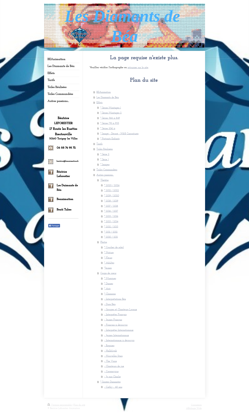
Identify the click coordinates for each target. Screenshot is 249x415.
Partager (54, 226)
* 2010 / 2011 (111, 236)
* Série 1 (104, 159)
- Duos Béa (110, 304)
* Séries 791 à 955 (109, 123)
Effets (99, 102)
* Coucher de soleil (114, 247)
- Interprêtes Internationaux (118, 330)
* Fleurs (108, 257)
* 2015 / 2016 (111, 216)
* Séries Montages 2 (111, 112)
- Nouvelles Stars (113, 355)
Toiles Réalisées (104, 148)
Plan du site (79, 404)
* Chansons (110, 293)
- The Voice (110, 361)
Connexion (196, 404)
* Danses (108, 283)
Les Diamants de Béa (107, 97)
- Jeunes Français (113, 319)
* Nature (109, 252)
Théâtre (104, 180)
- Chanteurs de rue (114, 366)
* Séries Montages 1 (110, 107)
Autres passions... (105, 174)
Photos (103, 242)
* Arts (107, 288)
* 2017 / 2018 (111, 205)
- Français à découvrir (116, 324)
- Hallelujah (110, 350)
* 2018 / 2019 (111, 200)
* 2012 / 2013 (111, 226)
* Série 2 (104, 154)
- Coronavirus (111, 371)
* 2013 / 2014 (111, 221)
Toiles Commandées (106, 169)
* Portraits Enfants (110, 138)
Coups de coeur (108, 273)
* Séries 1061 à (107, 128)
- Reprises (109, 345)
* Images (104, 164)
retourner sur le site (138, 67)
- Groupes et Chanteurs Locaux (120, 309)
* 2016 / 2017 (111, 210)
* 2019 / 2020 (111, 195)
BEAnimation (103, 92)
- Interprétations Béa (115, 298)
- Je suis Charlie (112, 376)
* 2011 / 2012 (111, 231)
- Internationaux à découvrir (119, 340)
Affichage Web (194, 408)
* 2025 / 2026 (112, 185)
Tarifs (99, 143)
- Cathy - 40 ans (113, 386)
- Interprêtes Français (115, 314)
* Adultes (109, 262)
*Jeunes (108, 267)
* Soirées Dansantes (110, 381)
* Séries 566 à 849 (110, 117)
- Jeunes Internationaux (116, 335)
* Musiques (110, 278)
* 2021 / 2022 (111, 190)
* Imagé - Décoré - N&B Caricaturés (119, 133)
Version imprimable (59, 404)
